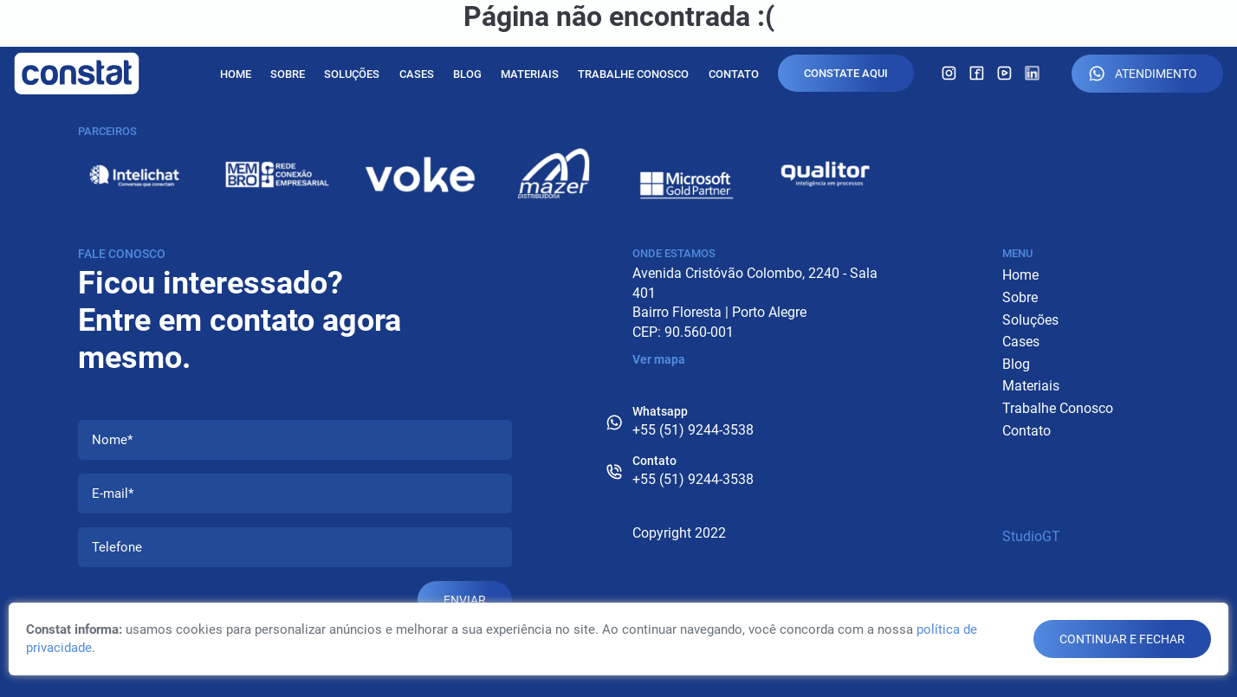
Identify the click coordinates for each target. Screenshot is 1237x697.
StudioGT (1031, 536)
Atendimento (1143, 73)
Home (235, 74)
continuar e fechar (1122, 639)
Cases (416, 74)
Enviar (465, 600)
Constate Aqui (846, 73)
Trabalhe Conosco (633, 74)
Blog (467, 74)
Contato (734, 74)
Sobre (287, 74)
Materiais (530, 74)
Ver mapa (658, 359)
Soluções (351, 74)
